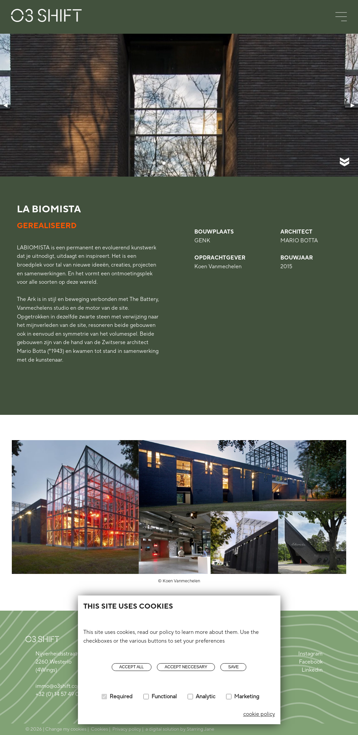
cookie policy (259, 714)
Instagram (310, 653)
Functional (164, 696)
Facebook (311, 662)
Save (233, 667)
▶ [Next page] (353, 105)
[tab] (154, 163)
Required (121, 696)
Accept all (131, 667)
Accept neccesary (186, 667)
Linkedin (312, 670)
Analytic (205, 696)
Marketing (246, 696)
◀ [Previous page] (5, 105)
